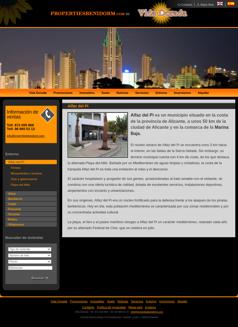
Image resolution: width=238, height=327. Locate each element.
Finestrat (14, 209)
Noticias (122, 92)
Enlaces (150, 307)
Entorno (161, 92)
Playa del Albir (20, 184)
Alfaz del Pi (16, 162)
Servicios (142, 92)
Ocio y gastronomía (24, 179)
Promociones (63, 92)
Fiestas (16, 167)
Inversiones (182, 92)
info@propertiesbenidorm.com (25, 135)
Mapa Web (207, 4)
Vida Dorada (38, 92)
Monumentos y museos (26, 173)
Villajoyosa (16, 224)
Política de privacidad (111, 307)
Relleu (12, 219)
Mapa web (135, 307)
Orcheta (13, 214)
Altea (11, 193)
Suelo (105, 92)
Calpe (12, 204)
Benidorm (15, 198)
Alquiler (203, 92)
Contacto (186, 4)
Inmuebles (87, 92)
